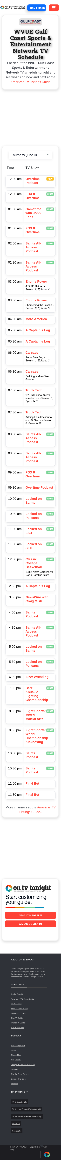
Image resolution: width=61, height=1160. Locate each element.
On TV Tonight (17, 994)
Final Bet (32, 783)
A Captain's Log (38, 330)
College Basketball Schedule (22, 1064)
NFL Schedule (16, 1059)
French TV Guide (18, 1022)
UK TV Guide (16, 1003)
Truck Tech (34, 390)
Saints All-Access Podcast (33, 247)
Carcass (32, 352)
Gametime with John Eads (33, 213)
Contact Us (16, 1131)
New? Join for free (30, 915)
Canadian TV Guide (19, 1013)
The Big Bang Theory (19, 1074)
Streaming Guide (18, 1045)
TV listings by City (19, 1102)
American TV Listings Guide (30, 82)
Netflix (14, 1050)
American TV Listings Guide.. (37, 809)
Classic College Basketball (34, 563)
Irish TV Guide (17, 1018)
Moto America (36, 319)
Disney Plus (16, 1055)
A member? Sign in (30, 923)
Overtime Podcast (39, 487)
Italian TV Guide (17, 1027)
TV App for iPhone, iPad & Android (26, 1109)
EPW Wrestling (37, 677)
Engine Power (36, 281)
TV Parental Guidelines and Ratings (26, 1116)
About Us (16, 1123)
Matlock (14, 1083)
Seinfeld (14, 1069)
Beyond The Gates (18, 1079)
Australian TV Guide (19, 1008)
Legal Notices (35, 1147)
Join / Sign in (37, 8)
